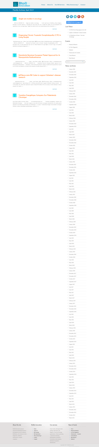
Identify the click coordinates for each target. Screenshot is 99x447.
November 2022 (72, 142)
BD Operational (37, 433)
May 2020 (71, 213)
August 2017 (72, 284)
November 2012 (72, 412)
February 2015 (72, 360)
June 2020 (71, 210)
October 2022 (72, 145)
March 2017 (71, 297)
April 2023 (71, 131)
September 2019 (72, 235)
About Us (50, 4)
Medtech (71, 49)
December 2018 (72, 254)
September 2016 (72, 311)
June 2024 (71, 112)
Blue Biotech (72, 57)
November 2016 (72, 308)
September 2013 (72, 393)
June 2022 (71, 150)
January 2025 (72, 93)
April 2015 (71, 354)
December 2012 (72, 409)
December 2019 (72, 226)
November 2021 (72, 167)
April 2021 (71, 186)
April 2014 (71, 382)
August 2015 (72, 344)
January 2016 (72, 330)
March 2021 (71, 188)
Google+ (35, 438)
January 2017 (72, 303)
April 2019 (71, 243)
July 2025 (71, 79)
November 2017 (72, 275)
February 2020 (72, 221)
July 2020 (71, 207)
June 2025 (71, 82)
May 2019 (71, 240)
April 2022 (71, 156)
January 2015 (72, 363)
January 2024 (72, 120)
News (72, 428)
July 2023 (71, 128)
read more (54, 29)
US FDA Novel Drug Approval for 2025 (78, 29)
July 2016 (71, 314)
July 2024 (71, 109)
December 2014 (72, 365)
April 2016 (71, 322)
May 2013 (71, 398)
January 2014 (72, 387)
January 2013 (72, 406)
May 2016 (71, 319)
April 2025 (71, 88)
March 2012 (71, 417)
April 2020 (71, 216)
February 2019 (72, 248)
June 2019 (71, 237)
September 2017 (72, 281)
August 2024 (72, 107)
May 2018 (71, 262)
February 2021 (72, 191)
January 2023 (72, 137)
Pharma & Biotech (73, 44)
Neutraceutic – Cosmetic (76, 433)
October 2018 (72, 256)
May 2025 (71, 85)
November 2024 (72, 98)
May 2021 (71, 183)
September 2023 (72, 126)
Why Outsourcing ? (72, 4)
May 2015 (71, 352)
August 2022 (72, 147)
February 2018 (72, 267)
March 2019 (71, 246)
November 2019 (72, 229)
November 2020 (72, 199)
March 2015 (71, 357)
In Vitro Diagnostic (73, 46)
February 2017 (72, 300)
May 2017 (71, 292)
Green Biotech (72, 55)
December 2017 (72, 273)
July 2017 (71, 286)
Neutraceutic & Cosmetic (74, 52)
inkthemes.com (77, 446)
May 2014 (71, 379)
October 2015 (72, 338)
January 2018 (72, 270)
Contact (83, 4)
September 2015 (72, 341)
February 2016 (72, 327)
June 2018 (71, 259)
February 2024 (72, 118)
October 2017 (72, 278)
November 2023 (72, 123)
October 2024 (72, 101)
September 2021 (72, 172)
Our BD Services (60, 4)
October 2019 (72, 232)
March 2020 (71, 218)
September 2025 (72, 77)
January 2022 (72, 161)
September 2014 (72, 374)
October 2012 (72, 414)
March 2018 (71, 265)
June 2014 (71, 376)
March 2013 (71, 404)
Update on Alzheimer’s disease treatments (78, 32)
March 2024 (71, 115)
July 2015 (71, 346)
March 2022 (71, 158)
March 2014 (71, 384)
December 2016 (72, 305)
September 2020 (72, 205)
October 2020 (72, 202)
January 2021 (72, 194)
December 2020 (72, 197)
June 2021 (71, 180)
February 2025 (72, 90)
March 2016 (71, 325)
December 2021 (72, 164)
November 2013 (72, 390)
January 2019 (72, 251)
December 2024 (72, 96)
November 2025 (72, 74)
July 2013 (71, 395)
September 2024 (72, 104)
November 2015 (72, 335)
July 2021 (71, 177)
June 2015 (71, 349)
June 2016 (71, 316)
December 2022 (72, 139)
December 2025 (72, 71)
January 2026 (72, 68)
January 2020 (72, 224)
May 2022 (71, 153)
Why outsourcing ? (38, 435)
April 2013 (71, 401)
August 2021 (72, 175)
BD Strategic (36, 432)
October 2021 (72, 169)
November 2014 (72, 368)
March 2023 (71, 134)
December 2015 (72, 333)
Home (43, 4)
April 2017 (71, 295)
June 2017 (71, 289)
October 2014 (72, 371)
